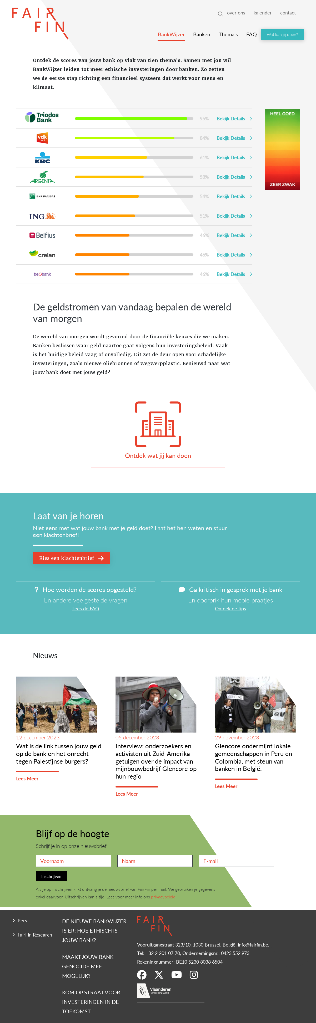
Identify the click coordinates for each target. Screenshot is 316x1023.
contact (288, 12)
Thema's (228, 34)
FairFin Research (35, 934)
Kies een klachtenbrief (71, 558)
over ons (236, 12)
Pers (22, 920)
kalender (263, 12)
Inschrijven (51, 876)
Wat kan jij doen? (282, 34)
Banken (201, 34)
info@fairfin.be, (253, 944)
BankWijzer (171, 34)
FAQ (251, 34)
